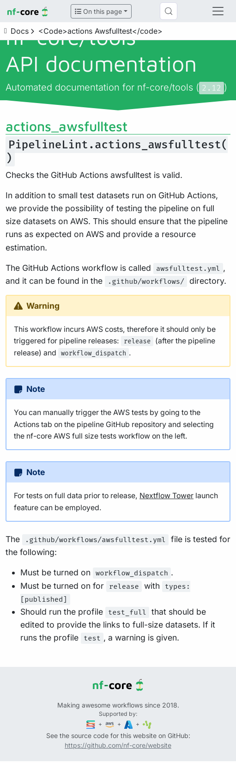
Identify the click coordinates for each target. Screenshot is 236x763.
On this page (98, 11)
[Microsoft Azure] (129, 723)
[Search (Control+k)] (168, 11)
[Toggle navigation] (218, 11)
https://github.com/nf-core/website (118, 745)
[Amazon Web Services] (110, 723)
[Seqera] (91, 723)
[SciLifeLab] (147, 723)
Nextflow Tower (166, 495)
